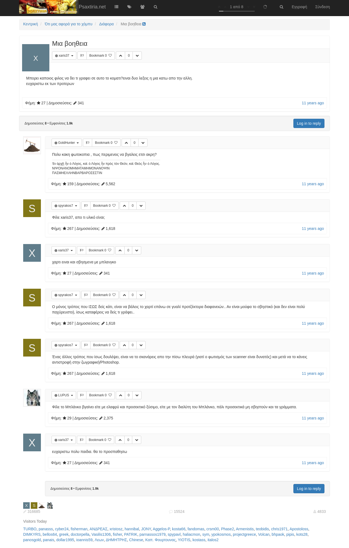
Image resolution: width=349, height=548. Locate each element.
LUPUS (64, 395)
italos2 (212, 540)
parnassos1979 (152, 534)
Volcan (264, 534)
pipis (290, 534)
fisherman (79, 529)
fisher (117, 534)
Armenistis (245, 529)
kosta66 (178, 529)
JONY (146, 529)
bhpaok (278, 534)
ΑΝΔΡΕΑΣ (98, 529)
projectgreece (244, 534)
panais (48, 540)
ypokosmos (221, 534)
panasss (46, 529)
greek (64, 534)
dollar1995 (65, 540)
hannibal (132, 529)
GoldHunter (67, 143)
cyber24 (62, 529)
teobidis (262, 529)
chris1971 (279, 529)
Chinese (136, 540)
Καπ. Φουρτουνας (160, 540)
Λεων (99, 540)
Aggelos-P (161, 529)
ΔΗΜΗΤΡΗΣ (116, 540)
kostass (198, 540)
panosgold (32, 540)
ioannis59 (84, 540)
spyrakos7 (66, 206)
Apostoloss (299, 529)
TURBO (30, 529)
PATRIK (130, 534)
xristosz (116, 529)
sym (205, 534)
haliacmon (191, 534)
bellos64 (50, 534)
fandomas (196, 529)
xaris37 (64, 55)
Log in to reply (309, 123)
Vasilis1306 (101, 534)
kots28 (302, 534)
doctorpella (80, 534)
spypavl (174, 534)
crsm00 (212, 529)
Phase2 (227, 529)
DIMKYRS (32, 534)
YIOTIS (184, 540)
